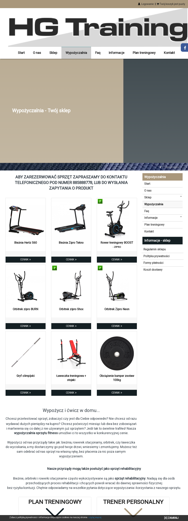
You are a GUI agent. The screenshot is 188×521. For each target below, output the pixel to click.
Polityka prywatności (156, 256)
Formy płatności (153, 263)
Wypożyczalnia (76, 53)
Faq (97, 53)
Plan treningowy (144, 53)
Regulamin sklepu (154, 249)
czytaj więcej (94, 517)
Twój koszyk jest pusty (171, 4)
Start (21, 53)
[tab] (55, 507)
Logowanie (147, 4)
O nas (37, 53)
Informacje (116, 53)
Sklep (53, 53)
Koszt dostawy (152, 269)
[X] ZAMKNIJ (171, 517)
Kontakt (169, 53)
